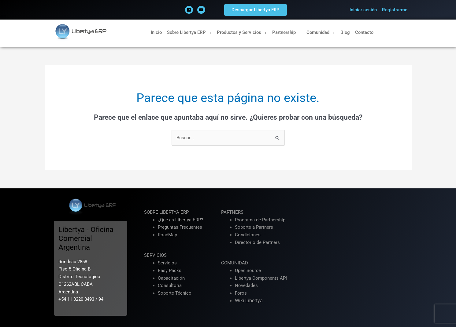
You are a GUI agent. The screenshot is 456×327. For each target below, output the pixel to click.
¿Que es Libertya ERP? (180, 220)
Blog (345, 32)
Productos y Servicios (242, 32)
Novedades (246, 286)
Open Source (248, 270)
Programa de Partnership (260, 220)
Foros (241, 293)
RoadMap (167, 235)
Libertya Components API (261, 278)
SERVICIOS (155, 255)
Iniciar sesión (363, 10)
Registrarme (394, 10)
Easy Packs (169, 270)
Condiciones (248, 235)
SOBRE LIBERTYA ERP (166, 212)
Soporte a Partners (254, 227)
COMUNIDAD (234, 263)
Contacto (364, 32)
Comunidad (320, 32)
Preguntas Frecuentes (180, 227)
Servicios (167, 263)
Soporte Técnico (174, 293)
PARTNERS (232, 212)
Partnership (287, 32)
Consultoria (170, 286)
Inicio (156, 32)
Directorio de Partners (257, 242)
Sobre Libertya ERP (189, 32)
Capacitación (171, 278)
